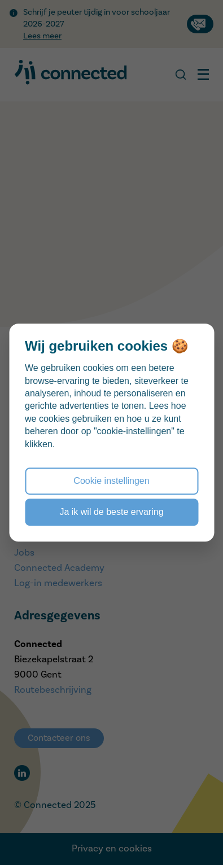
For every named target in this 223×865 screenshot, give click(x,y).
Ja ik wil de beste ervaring (111, 512)
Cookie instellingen (111, 481)
